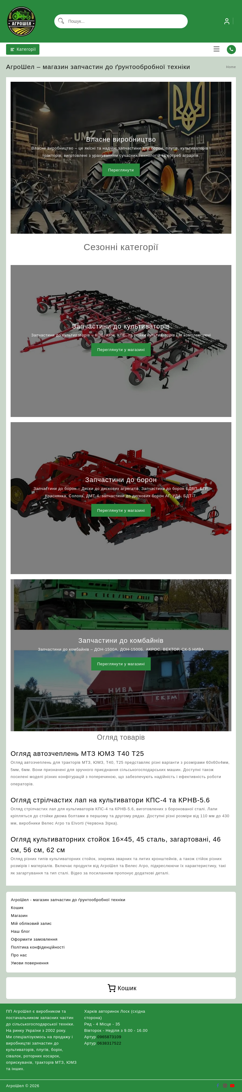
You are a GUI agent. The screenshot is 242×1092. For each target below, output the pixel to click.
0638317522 (109, 1043)
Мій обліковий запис (31, 923)
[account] (226, 21)
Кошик (17, 907)
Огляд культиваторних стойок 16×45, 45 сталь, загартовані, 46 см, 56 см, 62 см (116, 844)
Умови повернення (30, 963)
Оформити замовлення (34, 939)
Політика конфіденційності (38, 947)
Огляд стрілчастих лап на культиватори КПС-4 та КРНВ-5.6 (110, 800)
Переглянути (121, 170)
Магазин (19, 915)
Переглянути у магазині (121, 349)
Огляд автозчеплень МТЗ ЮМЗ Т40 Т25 (77, 753)
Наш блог (20, 931)
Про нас (19, 955)
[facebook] (218, 1085)
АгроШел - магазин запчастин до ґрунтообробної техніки (68, 899)
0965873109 (109, 1037)
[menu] (216, 49)
